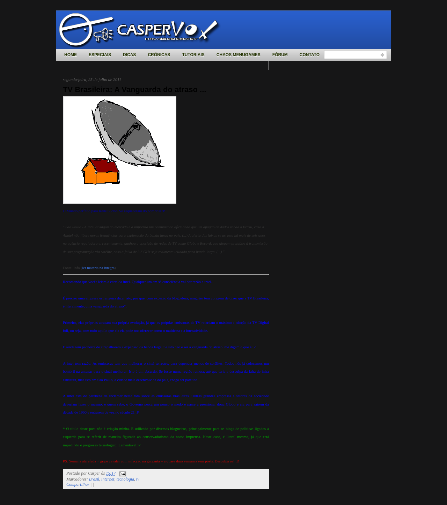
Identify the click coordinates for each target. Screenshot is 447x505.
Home (70, 54)
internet (107, 479)
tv (137, 479)
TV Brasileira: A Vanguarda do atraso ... (134, 89)
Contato (310, 54)
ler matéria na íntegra (98, 268)
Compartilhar (77, 484)
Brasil (94, 479)
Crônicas (159, 54)
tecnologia (125, 479)
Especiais (100, 54)
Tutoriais (193, 54)
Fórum (280, 54)
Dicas (129, 54)
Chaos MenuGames (239, 54)
